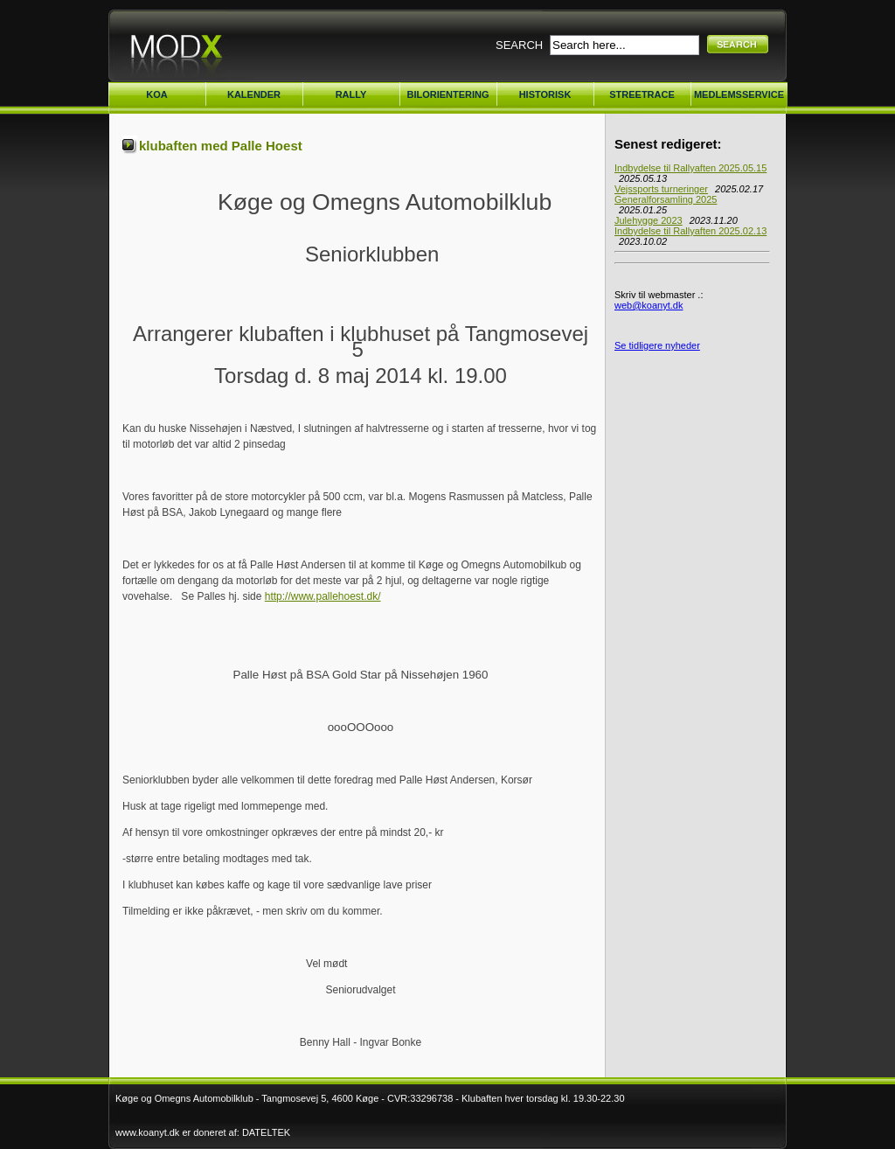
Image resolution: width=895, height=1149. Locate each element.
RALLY (351, 94)
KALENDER (254, 94)
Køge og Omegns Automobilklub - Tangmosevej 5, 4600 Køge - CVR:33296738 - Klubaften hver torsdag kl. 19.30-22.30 (370, 1098)
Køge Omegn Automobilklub (220, 50)
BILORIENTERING (447, 94)
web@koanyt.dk (648, 305)
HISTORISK (545, 94)
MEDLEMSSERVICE (739, 94)
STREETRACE (642, 94)
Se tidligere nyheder (657, 345)
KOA (156, 94)
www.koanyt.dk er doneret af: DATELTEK (202, 1132)
